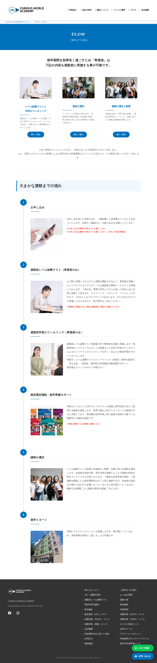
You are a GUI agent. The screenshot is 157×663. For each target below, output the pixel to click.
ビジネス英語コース (129, 624)
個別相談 (88, 643)
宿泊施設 (88, 609)
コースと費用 (119, 10)
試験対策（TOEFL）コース (96, 619)
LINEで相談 (142, 648)
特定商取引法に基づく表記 (96, 634)
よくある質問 (126, 595)
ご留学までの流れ (128, 590)
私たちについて (91, 590)
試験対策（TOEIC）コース (132, 619)
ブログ (133, 10)
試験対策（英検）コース (95, 624)
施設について (102, 10)
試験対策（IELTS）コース (132, 614)
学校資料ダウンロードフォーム (134, 638)
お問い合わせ (143, 656)
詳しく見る (35, 135)
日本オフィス (126, 629)
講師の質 (124, 600)
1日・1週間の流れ (92, 595)
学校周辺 (124, 609)
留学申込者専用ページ (130, 643)
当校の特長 (86, 10)
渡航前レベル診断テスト (95, 600)
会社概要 (145, 10)
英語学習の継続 (91, 604)
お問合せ (88, 638)
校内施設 (124, 604)
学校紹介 (73, 10)
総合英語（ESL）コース (95, 614)
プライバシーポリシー (130, 634)
